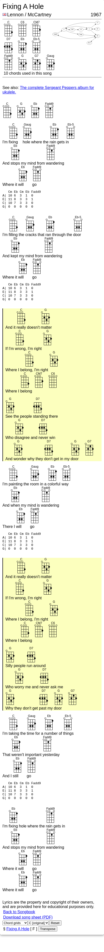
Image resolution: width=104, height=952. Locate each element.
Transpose (47, 944)
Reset (55, 938)
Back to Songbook (19, 927)
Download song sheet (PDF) (28, 932)
